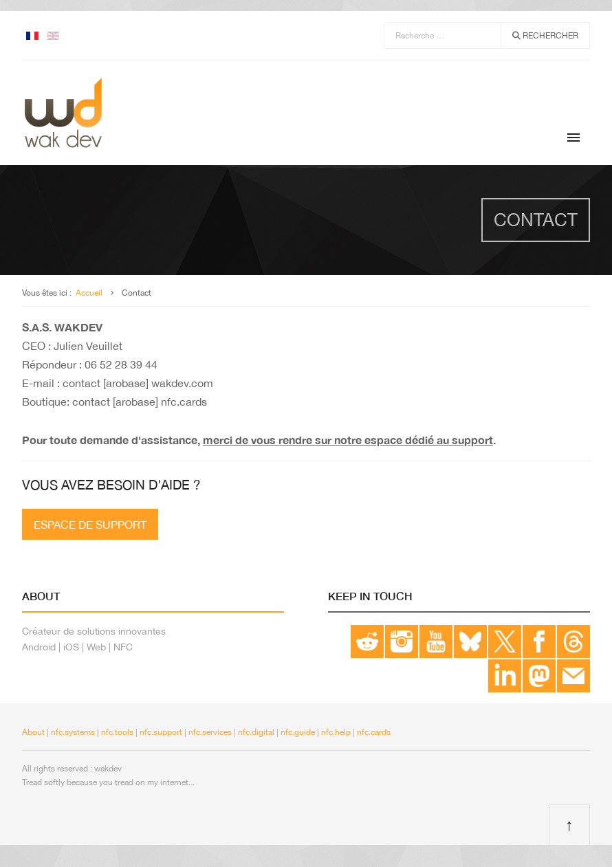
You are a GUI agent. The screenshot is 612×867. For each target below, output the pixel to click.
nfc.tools (117, 732)
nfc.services (210, 732)
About (33, 732)
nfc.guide (298, 732)
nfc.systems (72, 732)
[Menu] (573, 137)
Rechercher (545, 36)
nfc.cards (374, 732)
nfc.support (161, 732)
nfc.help (336, 732)
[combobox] (442, 35)
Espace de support (90, 524)
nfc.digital (256, 732)
